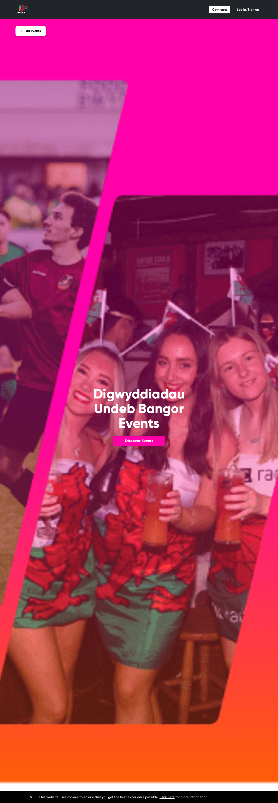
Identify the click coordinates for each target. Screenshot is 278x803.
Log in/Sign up (248, 9)
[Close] (31, 797)
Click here (167, 797)
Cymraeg (219, 9)
